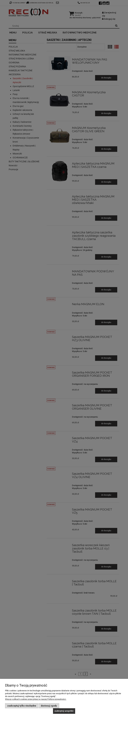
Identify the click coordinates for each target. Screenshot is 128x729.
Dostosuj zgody (49, 705)
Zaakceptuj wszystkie (64, 711)
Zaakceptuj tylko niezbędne (21, 705)
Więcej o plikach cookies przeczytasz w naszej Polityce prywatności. (35, 699)
